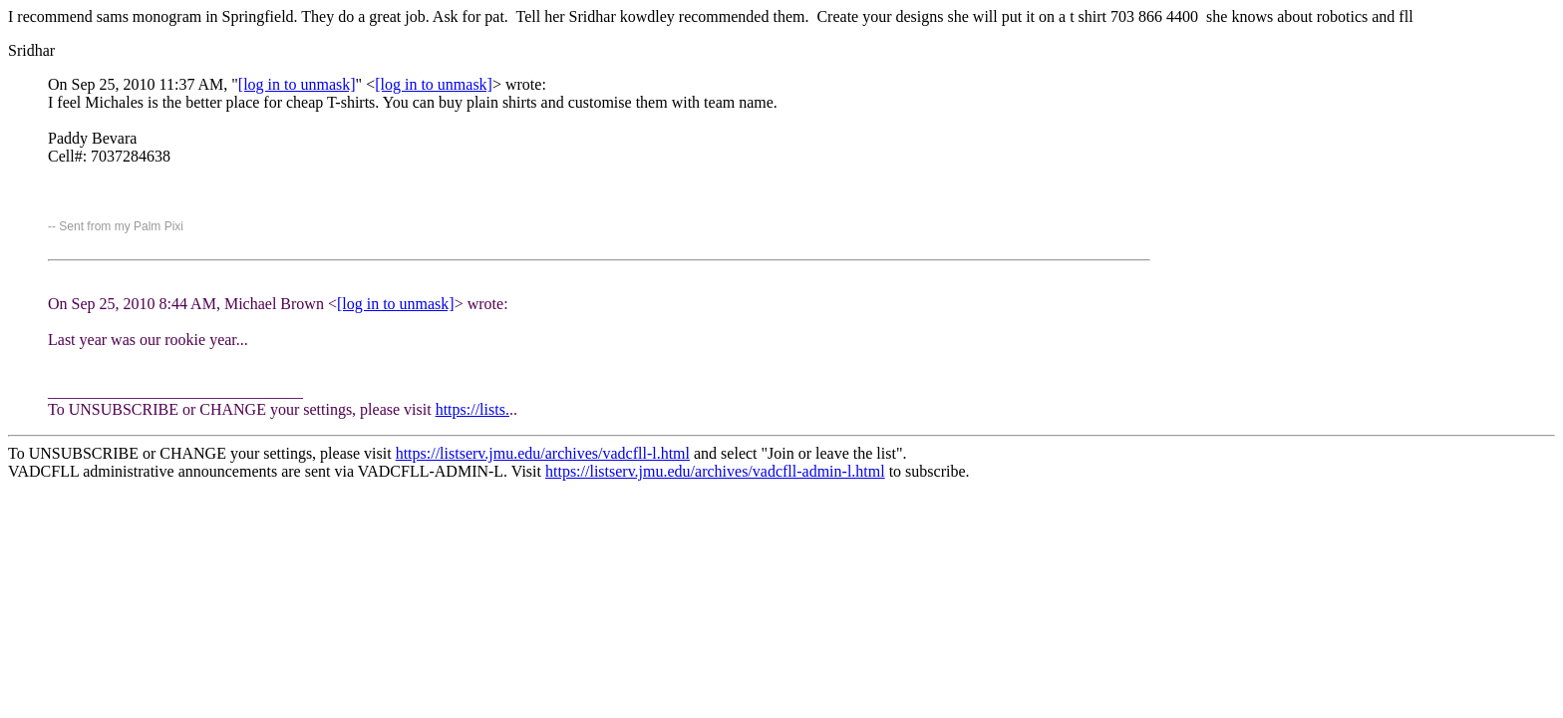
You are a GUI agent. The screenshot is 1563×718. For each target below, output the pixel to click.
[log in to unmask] (297, 84)
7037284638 (130, 156)
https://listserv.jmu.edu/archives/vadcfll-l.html (543, 453)
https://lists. (472, 409)
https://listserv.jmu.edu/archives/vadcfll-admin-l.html (715, 471)
